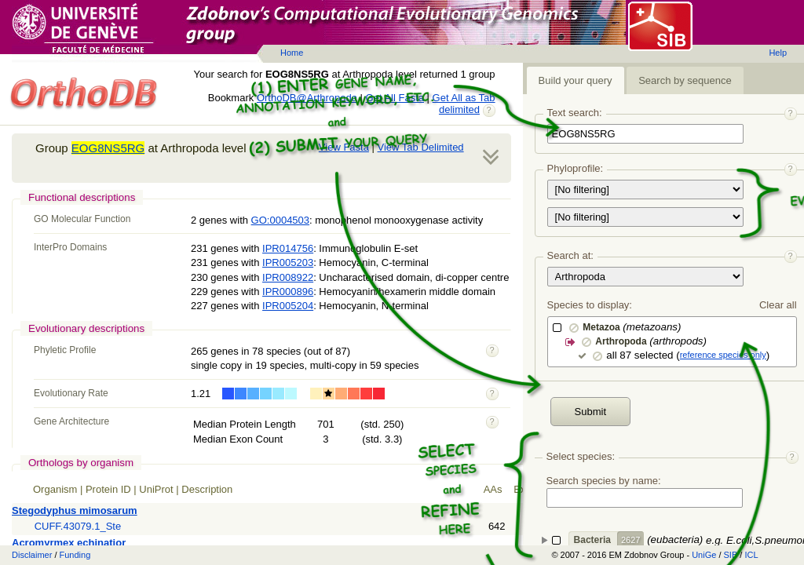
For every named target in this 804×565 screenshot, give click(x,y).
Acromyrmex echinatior (69, 543)
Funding (75, 555)
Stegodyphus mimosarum (74, 510)
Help (778, 52)
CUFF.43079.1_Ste (78, 526)
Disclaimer (32, 555)
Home (291, 52)
